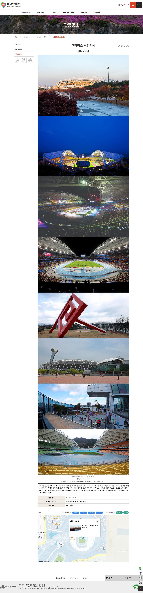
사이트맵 (133, 5)
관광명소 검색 (18, 54)
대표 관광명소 (18, 49)
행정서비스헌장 (74, 578)
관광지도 (17, 62)
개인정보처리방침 (60, 578)
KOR (138, 5)
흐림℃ (122, 4)
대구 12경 (17, 44)
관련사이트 (109, 578)
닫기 (97, 521)
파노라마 (23, 62)
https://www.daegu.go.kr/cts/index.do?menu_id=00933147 (86, 481)
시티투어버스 (30, 62)
